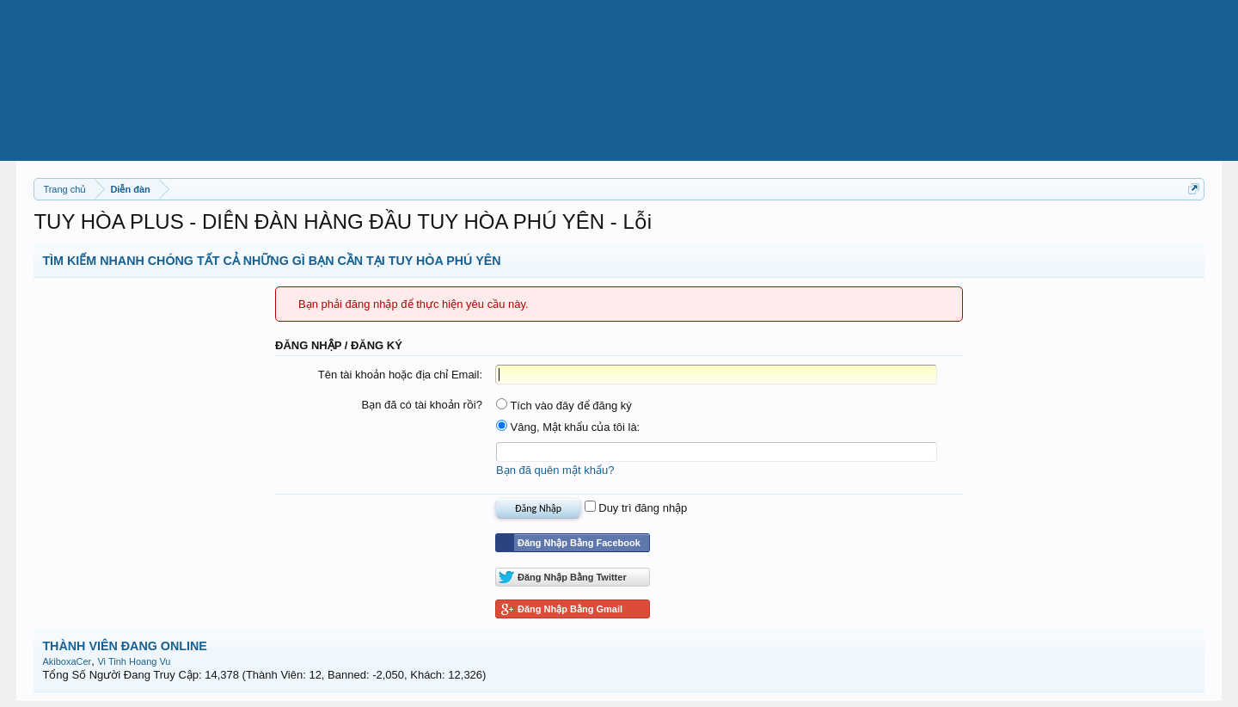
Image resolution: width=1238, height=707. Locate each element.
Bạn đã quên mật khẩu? (555, 470)
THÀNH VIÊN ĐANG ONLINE (124, 646)
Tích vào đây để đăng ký (564, 405)
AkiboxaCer (66, 661)
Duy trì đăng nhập (636, 507)
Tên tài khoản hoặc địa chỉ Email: (400, 374)
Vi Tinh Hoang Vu (133, 661)
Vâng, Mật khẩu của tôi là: (568, 427)
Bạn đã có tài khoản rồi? (421, 404)
